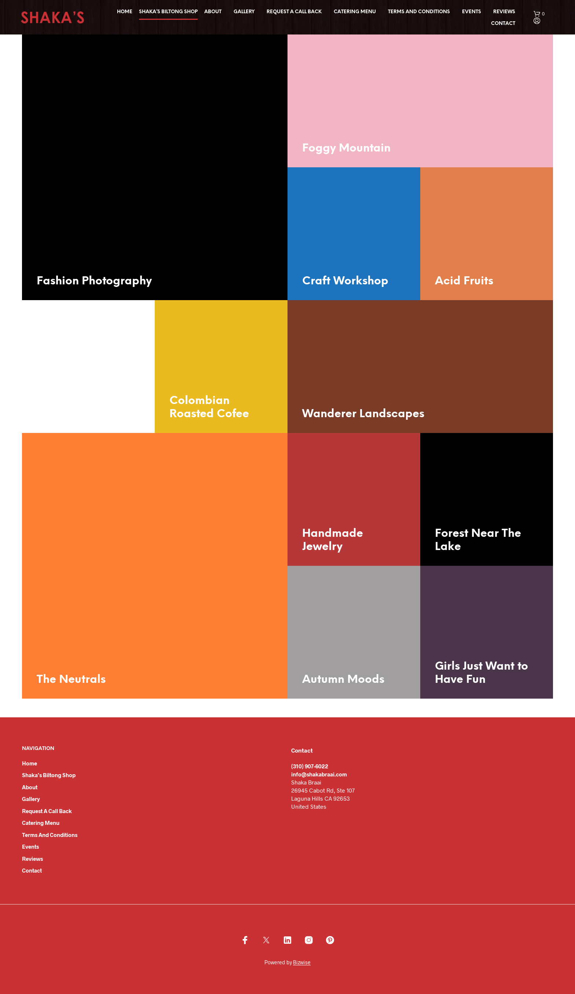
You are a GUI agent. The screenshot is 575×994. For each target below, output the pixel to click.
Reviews (504, 12)
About (212, 12)
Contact (503, 23)
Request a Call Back (294, 12)
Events (471, 12)
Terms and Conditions (419, 12)
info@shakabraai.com (319, 774)
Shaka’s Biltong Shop (168, 12)
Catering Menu (355, 12)
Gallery (244, 12)
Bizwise (302, 962)
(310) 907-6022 (309, 766)
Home (124, 12)
